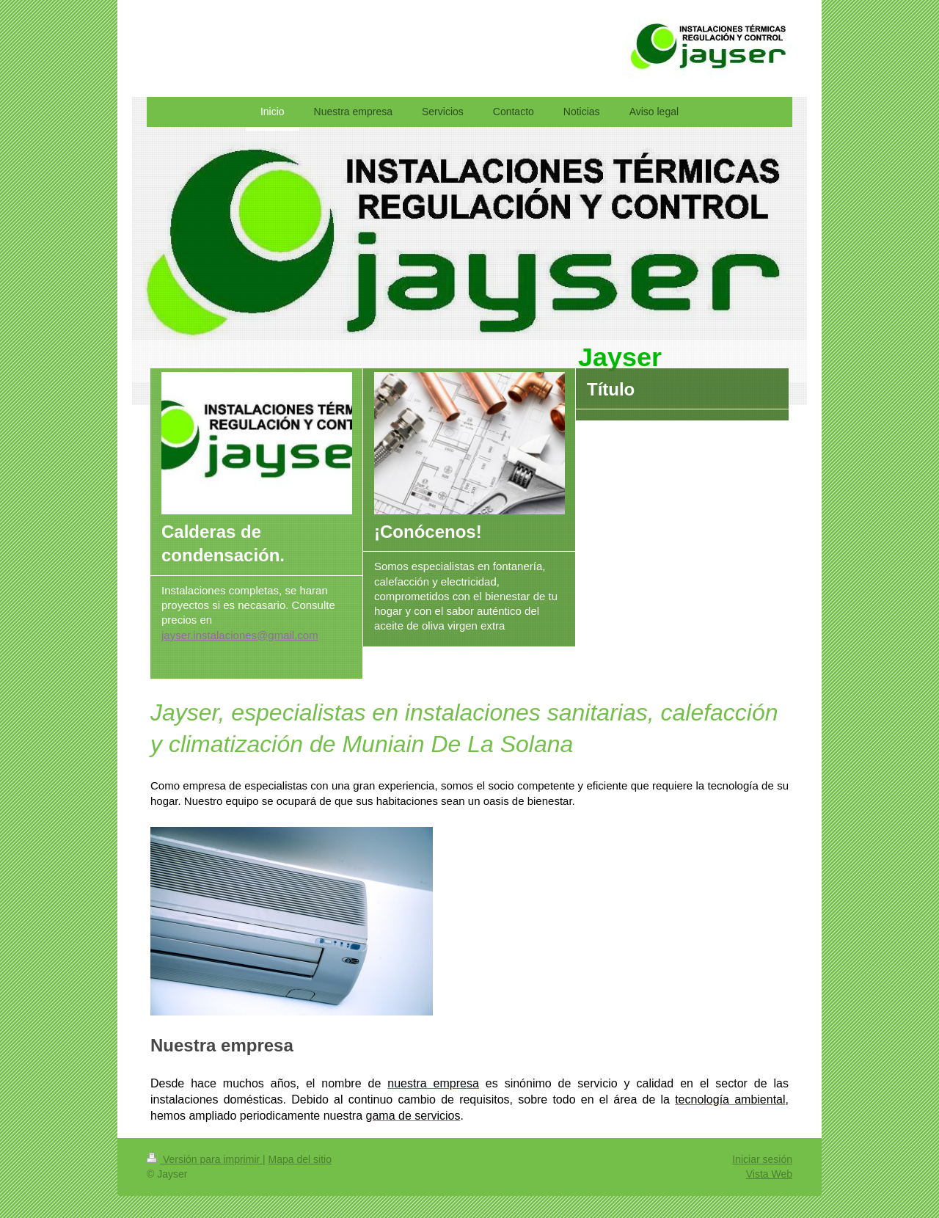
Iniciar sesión (762, 1159)
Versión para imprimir (205, 1159)
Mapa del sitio (300, 1159)
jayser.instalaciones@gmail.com (239, 635)
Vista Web (769, 1174)
